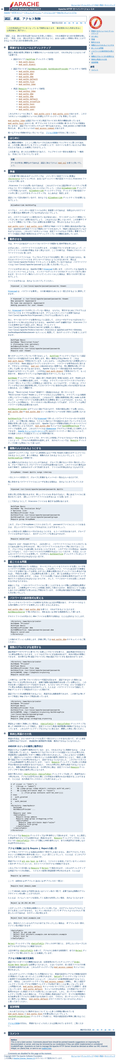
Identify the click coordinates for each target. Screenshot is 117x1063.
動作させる (95, 42)
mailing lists (46, 1048)
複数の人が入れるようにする (102, 45)
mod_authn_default (28, 79)
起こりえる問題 (97, 48)
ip (37, 861)
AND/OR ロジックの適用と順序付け (25, 746)
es (69, 23)
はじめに (94, 36)
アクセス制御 (51, 133)
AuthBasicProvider (37, 69)
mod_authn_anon (27, 71)
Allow (11, 965)
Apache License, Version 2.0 (24, 1058)
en (64, 23)
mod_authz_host (27, 104)
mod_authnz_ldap (27, 84)
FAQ (96, 5)
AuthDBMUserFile (70, 426)
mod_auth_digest (27, 64)
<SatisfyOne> (63, 724)
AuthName (12, 378)
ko (81, 23)
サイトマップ (110, 5)
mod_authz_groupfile (29, 102)
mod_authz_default (28, 99)
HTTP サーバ (17, 13)
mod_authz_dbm (26, 94)
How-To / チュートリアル (67, 13)
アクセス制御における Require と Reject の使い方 (32, 848)
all (23, 861)
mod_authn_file (27, 82)
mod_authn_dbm (26, 77)
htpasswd (48, 269)
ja (77, 23)
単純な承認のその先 (99, 59)
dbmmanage (51, 429)
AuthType (30, 59)
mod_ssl (62, 163)
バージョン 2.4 (49, 13)
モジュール (75, 5)
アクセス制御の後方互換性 (21, 958)
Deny (17, 965)
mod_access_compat (44, 128)
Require (23, 89)
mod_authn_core (42, 114)
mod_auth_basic (27, 62)
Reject (45, 868)
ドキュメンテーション (32, 13)
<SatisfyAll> (47, 724)
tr (85, 23)
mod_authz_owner (27, 107)
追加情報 (94, 62)
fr (73, 23)
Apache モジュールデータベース (31, 431)
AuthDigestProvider (58, 69)
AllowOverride (69, 188)
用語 (101, 5)
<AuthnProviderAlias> (19, 1016)
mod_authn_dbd (26, 74)
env (27, 861)
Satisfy (24, 965)
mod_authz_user (27, 109)
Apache (7, 13)
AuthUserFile (15, 419)
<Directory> (14, 179)
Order (77, 962)
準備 (93, 39)
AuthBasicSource (16, 612)
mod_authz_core (61, 114)
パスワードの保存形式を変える (27, 598)
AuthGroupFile (15, 458)
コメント (94, 70)
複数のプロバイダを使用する (102, 56)
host (33, 861)
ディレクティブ (87, 5)
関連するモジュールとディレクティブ (30, 48)
